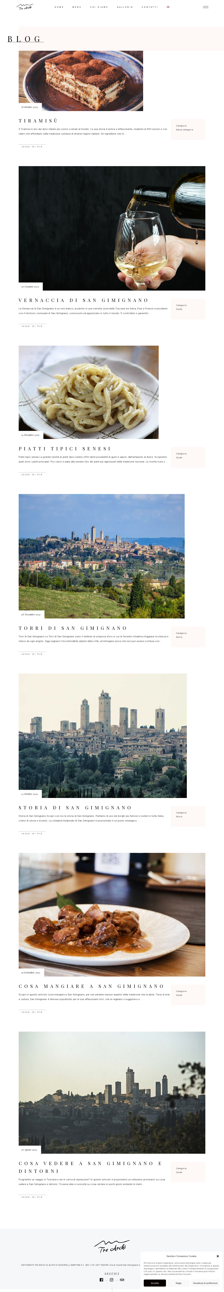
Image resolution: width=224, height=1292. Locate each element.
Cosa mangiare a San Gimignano (92, 986)
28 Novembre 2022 (31, 614)
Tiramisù (39, 120)
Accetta (155, 1283)
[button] (217, 1256)
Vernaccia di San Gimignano (84, 300)
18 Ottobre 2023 (29, 107)
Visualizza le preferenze (205, 1283)
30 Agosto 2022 (29, 1149)
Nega (178, 1283)
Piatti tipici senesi (65, 448)
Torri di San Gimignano (73, 628)
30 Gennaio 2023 (30, 286)
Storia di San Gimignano (76, 807)
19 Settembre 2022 (30, 972)
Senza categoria (184, 129)
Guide (179, 309)
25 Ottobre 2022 (29, 794)
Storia (179, 637)
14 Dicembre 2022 (30, 435)
